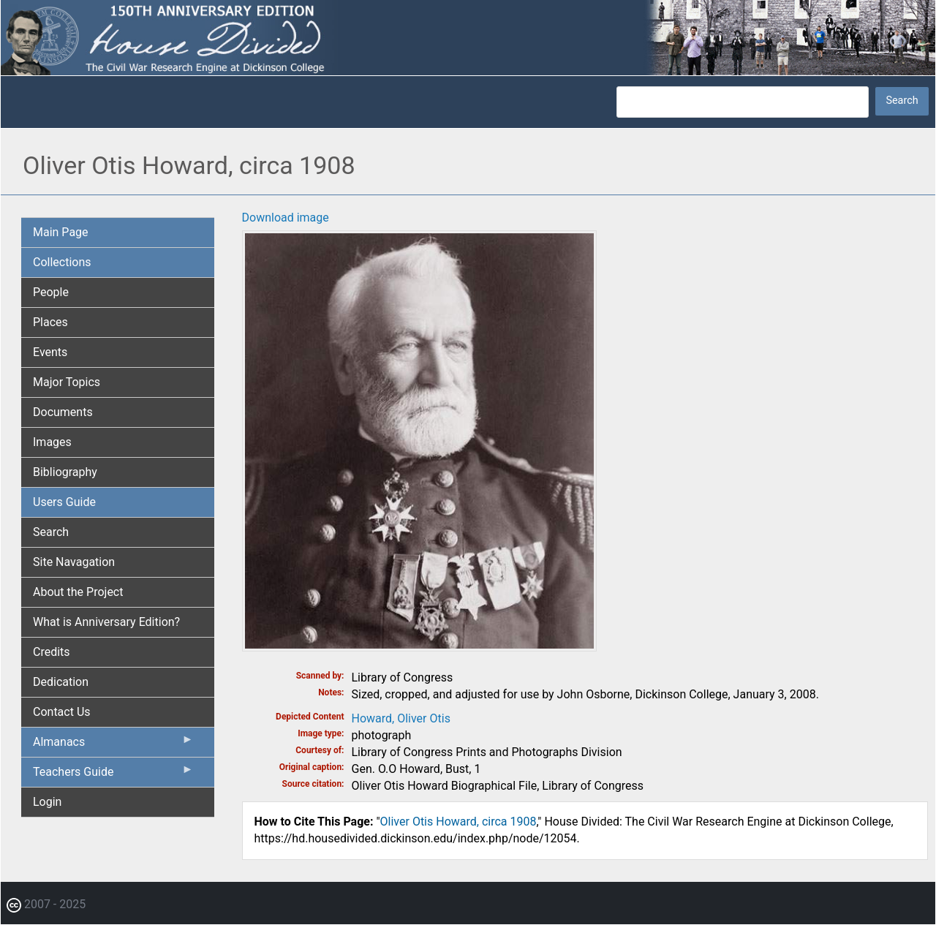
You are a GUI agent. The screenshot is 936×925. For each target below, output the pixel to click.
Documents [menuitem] (63, 412)
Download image (285, 217)
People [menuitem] (51, 292)
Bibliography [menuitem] (65, 472)
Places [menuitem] (50, 322)
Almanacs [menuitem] (113, 745)
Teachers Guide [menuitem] (113, 775)
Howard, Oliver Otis (401, 718)
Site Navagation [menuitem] (74, 562)
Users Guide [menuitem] (64, 502)
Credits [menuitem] (51, 652)
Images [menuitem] (52, 442)
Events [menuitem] (50, 352)
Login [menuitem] (47, 802)
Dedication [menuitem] (60, 682)
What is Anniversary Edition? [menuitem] (106, 622)
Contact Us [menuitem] (62, 712)
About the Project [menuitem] (78, 592)
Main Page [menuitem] (60, 232)
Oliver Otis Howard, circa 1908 (458, 821)
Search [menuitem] (51, 532)
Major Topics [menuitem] (66, 382)
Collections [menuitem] (62, 262)
